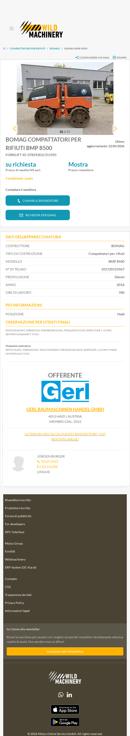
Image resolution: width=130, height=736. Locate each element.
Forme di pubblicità (18, 516)
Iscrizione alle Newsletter (65, 651)
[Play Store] (65, 722)
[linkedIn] (69, 695)
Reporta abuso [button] (65, 439)
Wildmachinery (15, 559)
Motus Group (14, 543)
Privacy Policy (14, 603)
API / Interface (14, 532)
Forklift (10, 551)
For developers (15, 524)
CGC (8, 587)
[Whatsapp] (61, 695)
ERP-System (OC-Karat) (20, 567)
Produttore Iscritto (17, 508)
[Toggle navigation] (11, 28)
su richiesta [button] (21, 164)
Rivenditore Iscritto (18, 500)
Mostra (78, 164)
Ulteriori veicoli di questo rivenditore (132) (65, 434)
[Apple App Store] (65, 709)
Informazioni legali (17, 611)
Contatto (11, 579)
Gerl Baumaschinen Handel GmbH (65, 409)
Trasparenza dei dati (18, 595)
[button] (14, 129)
